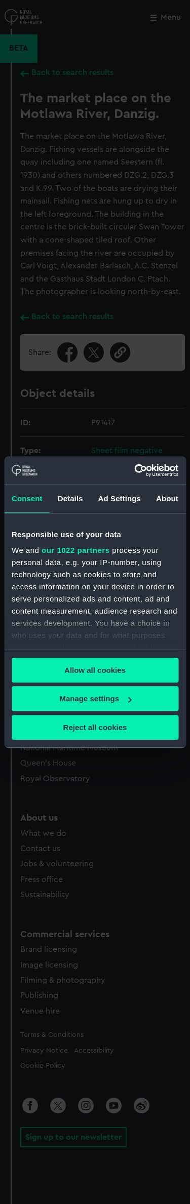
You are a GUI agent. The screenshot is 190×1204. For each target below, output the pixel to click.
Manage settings (95, 698)
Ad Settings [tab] (119, 498)
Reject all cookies (95, 727)
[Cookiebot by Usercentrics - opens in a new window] (135, 470)
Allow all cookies (95, 670)
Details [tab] (70, 498)
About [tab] (167, 498)
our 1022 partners (75, 550)
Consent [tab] (27, 498)
